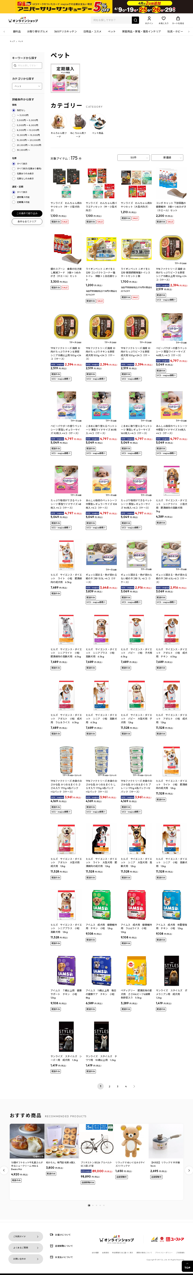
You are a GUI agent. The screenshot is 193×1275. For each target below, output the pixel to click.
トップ (13, 43)
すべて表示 (22, 166)
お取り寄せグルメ (37, 33)
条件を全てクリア (27, 224)
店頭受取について (61, 1246)
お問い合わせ (19, 1259)
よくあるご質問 (20, 1247)
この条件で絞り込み (27, 215)
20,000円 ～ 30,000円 (29, 147)
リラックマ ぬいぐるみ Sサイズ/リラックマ (130, 1167)
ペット (112, 33)
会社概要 (95, 1253)
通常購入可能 (23, 199)
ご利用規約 (180, 1253)
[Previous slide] (4, 1173)
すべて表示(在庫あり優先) (29, 171)
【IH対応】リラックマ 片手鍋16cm (165, 1167)
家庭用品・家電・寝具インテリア (141, 33)
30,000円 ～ (23, 152)
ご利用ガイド (19, 1236)
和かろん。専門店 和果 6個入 (60, 1165)
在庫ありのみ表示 (25, 176)
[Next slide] (189, 1173)
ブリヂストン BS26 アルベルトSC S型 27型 (96, 1167)
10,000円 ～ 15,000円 (28, 137)
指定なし (21, 112)
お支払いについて (61, 1257)
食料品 (17, 33)
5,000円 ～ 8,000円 (27, 127)
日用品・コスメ (92, 33)
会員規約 (105, 1253)
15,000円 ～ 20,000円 (28, 142)
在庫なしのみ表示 (25, 181)
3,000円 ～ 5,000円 (27, 123)
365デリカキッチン (65, 33)
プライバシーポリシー (164, 1253)
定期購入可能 (23, 204)
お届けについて (60, 1234)
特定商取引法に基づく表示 (122, 1253)
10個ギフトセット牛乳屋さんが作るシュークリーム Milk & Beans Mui (27, 1168)
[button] (89, 1207)
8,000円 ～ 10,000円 (28, 132)
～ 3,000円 (22, 118)
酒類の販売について (144, 1253)
